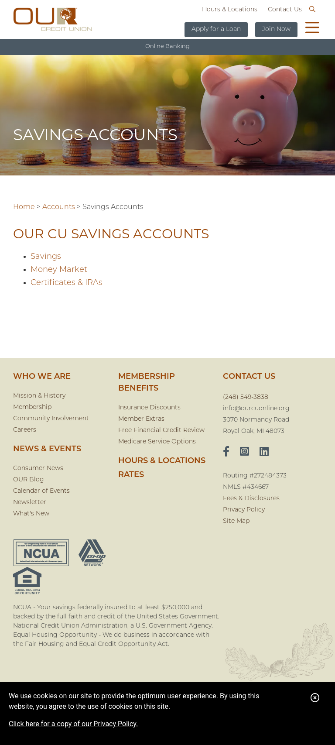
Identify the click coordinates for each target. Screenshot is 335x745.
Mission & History (39, 396)
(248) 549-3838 (245, 397)
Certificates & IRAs (67, 283)
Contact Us (285, 10)
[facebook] (226, 452)
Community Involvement (51, 418)
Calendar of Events (41, 491)
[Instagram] (244, 452)
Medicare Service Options (157, 442)
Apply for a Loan (216, 29)
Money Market (59, 270)
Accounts (58, 207)
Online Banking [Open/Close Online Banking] (167, 46)
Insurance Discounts (149, 408)
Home (24, 207)
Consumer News (38, 468)
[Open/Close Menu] (312, 28)
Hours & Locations (229, 10)
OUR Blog (28, 480)
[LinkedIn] (264, 452)
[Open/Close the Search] (312, 9)
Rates (131, 475)
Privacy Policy (244, 510)
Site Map (236, 521)
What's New (31, 514)
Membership (32, 407)
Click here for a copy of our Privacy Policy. (73, 724)
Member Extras (141, 419)
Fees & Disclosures (251, 498)
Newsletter (29, 502)
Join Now (276, 29)
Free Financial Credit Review (161, 430)
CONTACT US (249, 377)
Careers (24, 430)
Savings (46, 257)
